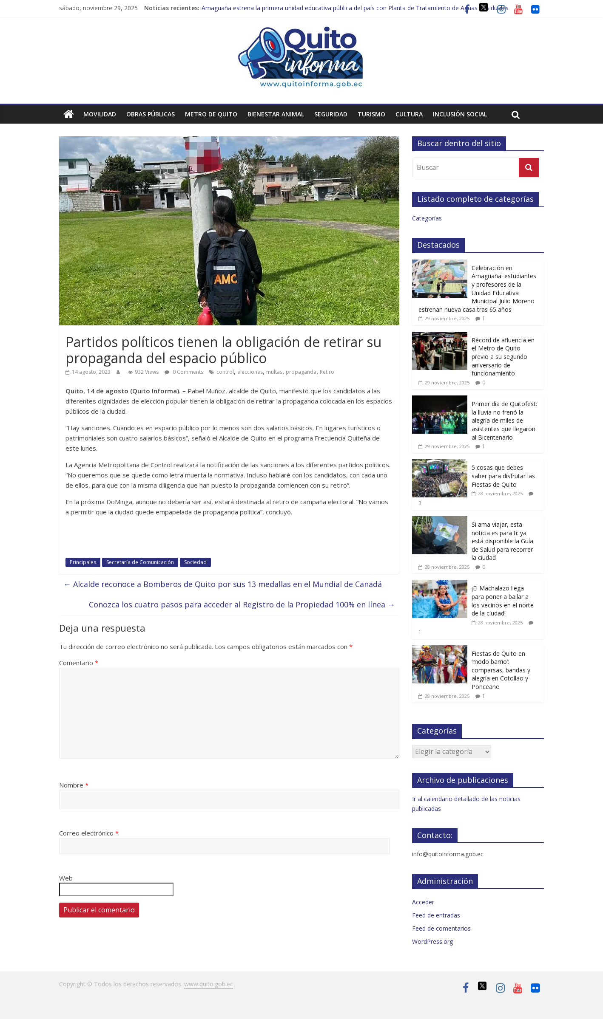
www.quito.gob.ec (208, 984)
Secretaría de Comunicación (140, 562)
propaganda (301, 371)
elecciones (250, 371)
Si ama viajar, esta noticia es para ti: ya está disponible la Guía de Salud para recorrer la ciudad (502, 541)
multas (274, 371)
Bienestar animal (275, 114)
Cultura (409, 114)
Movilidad (99, 114)
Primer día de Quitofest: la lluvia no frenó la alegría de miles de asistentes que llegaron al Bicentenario (504, 420)
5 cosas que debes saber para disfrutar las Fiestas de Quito (503, 475)
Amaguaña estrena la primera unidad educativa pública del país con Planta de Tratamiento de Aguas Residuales (355, 8)
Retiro (327, 371)
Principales (83, 562)
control (225, 371)
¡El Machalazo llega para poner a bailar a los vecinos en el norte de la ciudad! (503, 600)
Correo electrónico (89, 833)
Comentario (78, 662)
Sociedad (195, 562)
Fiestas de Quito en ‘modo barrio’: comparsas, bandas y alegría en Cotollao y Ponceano (501, 670)
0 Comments (184, 371)
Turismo (371, 114)
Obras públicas (150, 114)
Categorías (427, 218)
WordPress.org (432, 941)
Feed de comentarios (441, 928)
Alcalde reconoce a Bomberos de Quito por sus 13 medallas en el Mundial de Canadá (222, 584)
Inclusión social (460, 114)
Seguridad (330, 114)
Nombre (73, 785)
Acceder (423, 902)
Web (66, 878)
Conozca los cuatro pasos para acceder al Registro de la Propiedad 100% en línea (242, 604)
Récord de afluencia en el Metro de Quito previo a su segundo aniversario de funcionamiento (503, 356)
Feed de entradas (436, 915)
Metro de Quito (211, 114)
